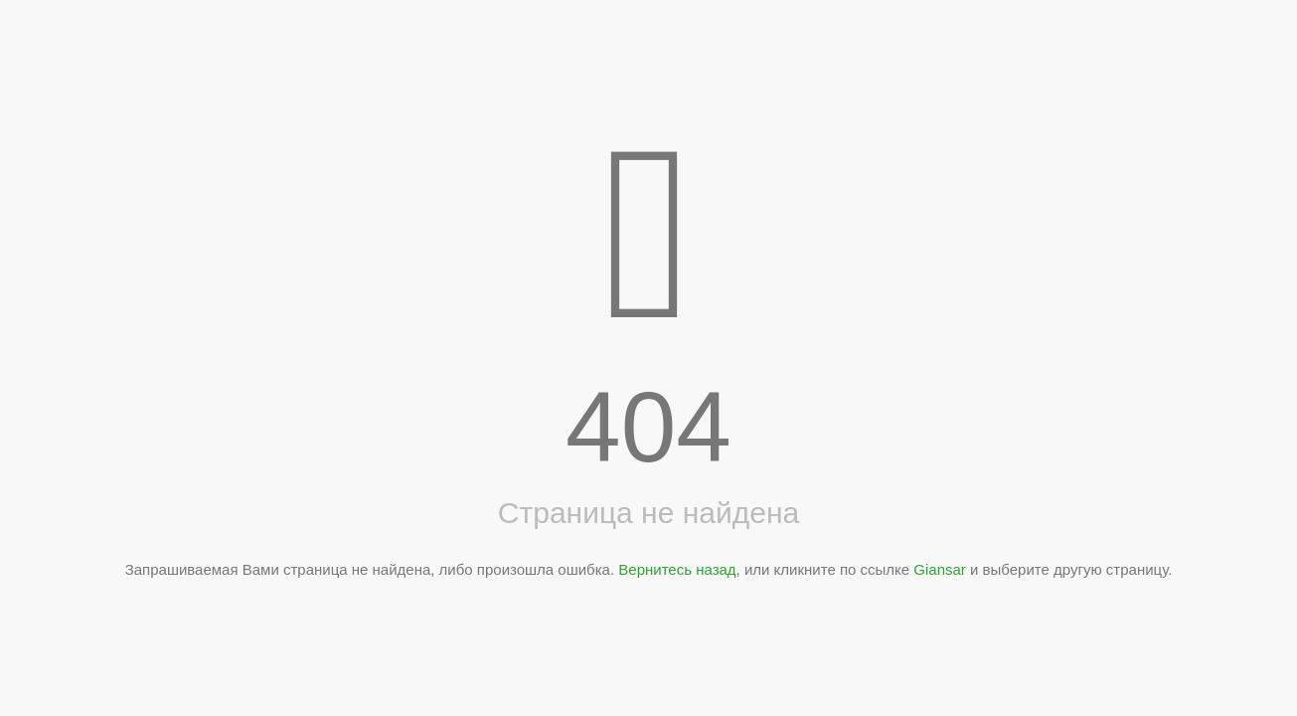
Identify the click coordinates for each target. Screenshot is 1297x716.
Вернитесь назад (676, 569)
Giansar (939, 569)
